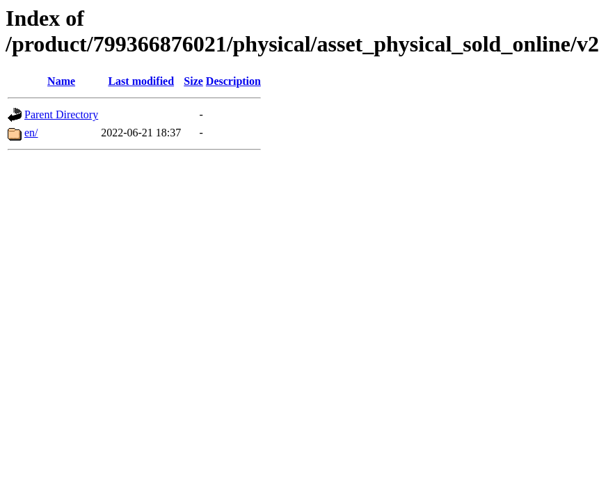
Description (233, 81)
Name (61, 81)
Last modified (141, 81)
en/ (31, 132)
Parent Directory (61, 114)
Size (193, 81)
